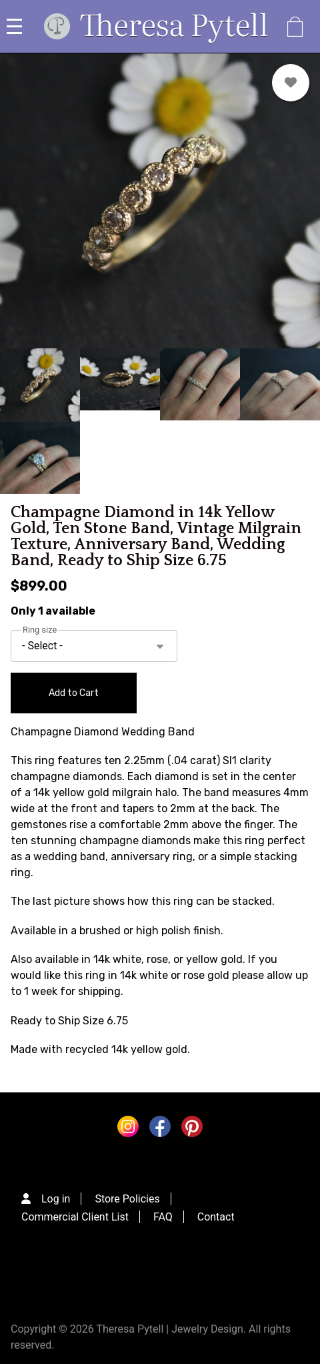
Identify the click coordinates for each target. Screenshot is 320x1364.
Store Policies (127, 1198)
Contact (216, 1217)
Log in (55, 1198)
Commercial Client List (75, 1217)
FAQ (163, 1217)
